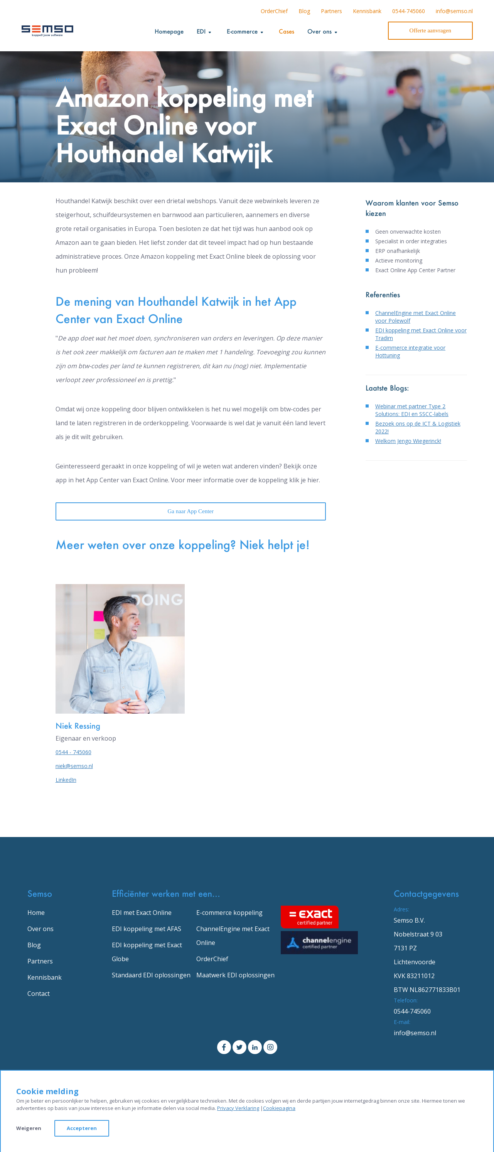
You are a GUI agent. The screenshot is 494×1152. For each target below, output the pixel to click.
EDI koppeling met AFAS (146, 929)
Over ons (40, 929)
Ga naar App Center (190, 511)
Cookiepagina (279, 1108)
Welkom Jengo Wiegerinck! (408, 441)
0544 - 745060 (73, 752)
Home (36, 912)
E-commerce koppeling (229, 912)
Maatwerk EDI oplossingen (235, 975)
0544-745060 (408, 11)
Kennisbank (367, 11)
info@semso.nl (454, 11)
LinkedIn (66, 779)
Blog (304, 11)
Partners (331, 11)
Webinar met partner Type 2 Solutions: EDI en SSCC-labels (411, 410)
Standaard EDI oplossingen (151, 975)
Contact (38, 993)
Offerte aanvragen (430, 30)
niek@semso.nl (74, 766)
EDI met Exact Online (142, 912)
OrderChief (274, 11)
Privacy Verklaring (238, 1108)
